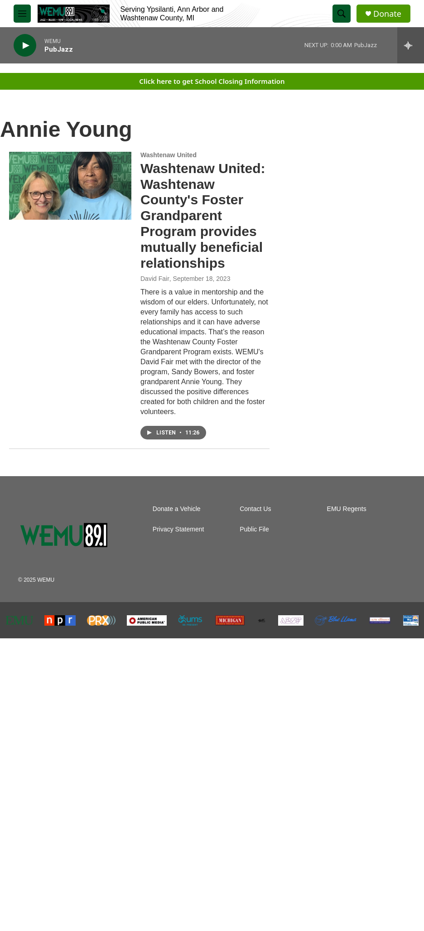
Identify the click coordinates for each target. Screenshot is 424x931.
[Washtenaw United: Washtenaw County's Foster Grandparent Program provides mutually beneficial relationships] (70, 186)
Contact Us (255, 509)
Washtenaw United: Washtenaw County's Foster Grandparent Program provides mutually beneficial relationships (202, 215)
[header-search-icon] (341, 14)
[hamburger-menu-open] (22, 14)
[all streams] (410, 45)
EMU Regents (346, 509)
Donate (387, 14)
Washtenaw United (168, 155)
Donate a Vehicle (177, 509)
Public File (254, 529)
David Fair (154, 278)
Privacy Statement (178, 529)
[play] (25, 45)
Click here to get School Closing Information (211, 81)
